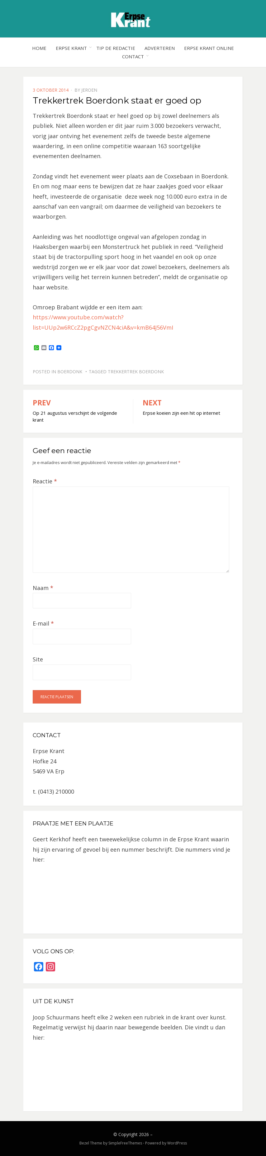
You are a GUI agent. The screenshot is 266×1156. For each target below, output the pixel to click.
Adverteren (160, 48)
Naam (43, 588)
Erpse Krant (71, 48)
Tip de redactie (115, 48)
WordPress (177, 1143)
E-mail (43, 623)
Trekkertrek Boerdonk (136, 372)
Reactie (45, 481)
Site (38, 659)
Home (39, 48)
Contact (133, 56)
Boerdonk (69, 372)
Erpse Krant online (209, 48)
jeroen (89, 90)
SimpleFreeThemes (125, 1143)
